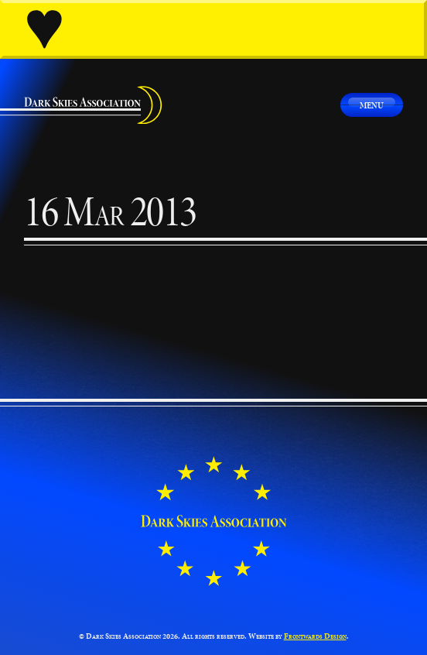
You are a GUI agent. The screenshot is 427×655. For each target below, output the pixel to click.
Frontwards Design (315, 636)
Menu (372, 104)
